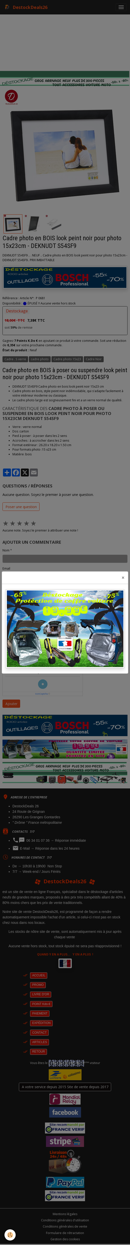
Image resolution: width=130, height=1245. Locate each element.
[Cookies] (10, 1235)
